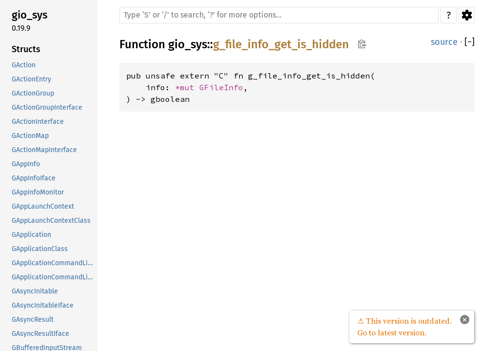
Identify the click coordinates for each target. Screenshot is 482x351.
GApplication (31, 235)
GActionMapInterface (44, 150)
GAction (24, 65)
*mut (187, 87)
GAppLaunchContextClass (51, 220)
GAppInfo (26, 164)
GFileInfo (221, 87)
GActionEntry (31, 79)
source (444, 42)
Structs (26, 49)
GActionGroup (33, 93)
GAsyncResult (33, 319)
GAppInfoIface (34, 178)
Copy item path (362, 44)
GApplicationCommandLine (54, 263)
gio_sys (29, 14)
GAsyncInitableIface (43, 305)
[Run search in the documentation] (279, 15)
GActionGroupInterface (47, 107)
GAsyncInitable (35, 291)
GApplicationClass (40, 249)
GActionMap (30, 136)
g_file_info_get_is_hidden (281, 44)
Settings (467, 15)
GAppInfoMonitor (38, 192)
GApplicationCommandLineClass (54, 277)
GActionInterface (38, 121)
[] (469, 42)
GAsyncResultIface (40, 334)
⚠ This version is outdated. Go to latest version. (404, 326)
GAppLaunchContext (43, 206)
